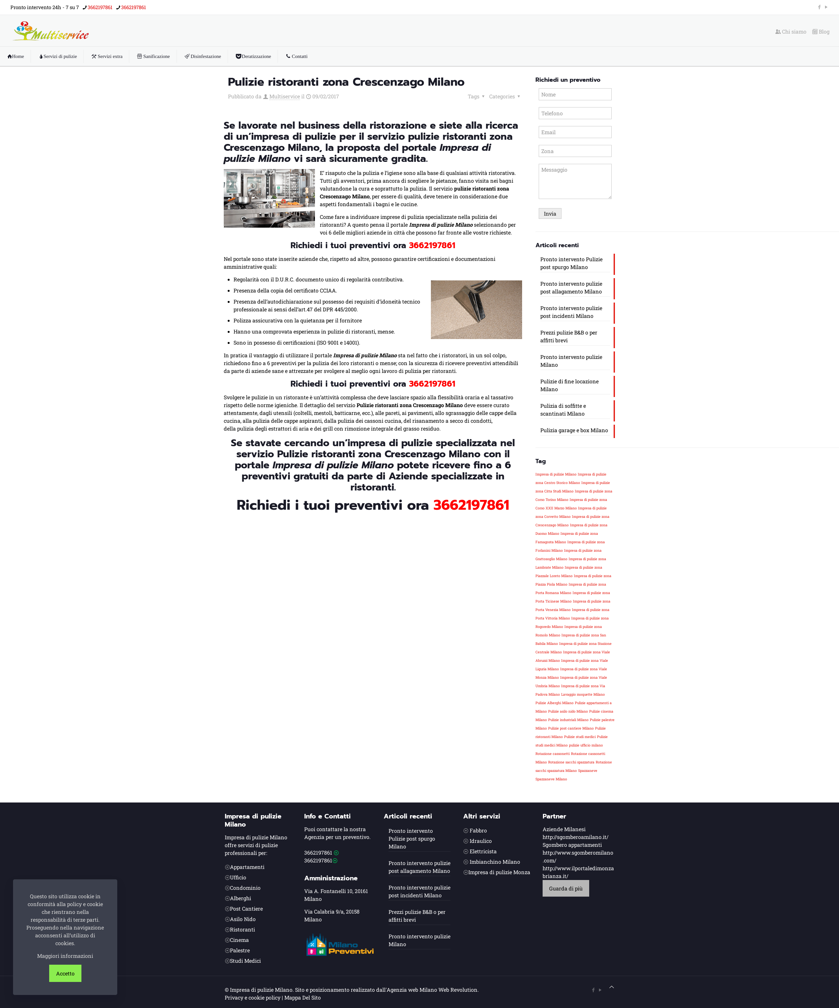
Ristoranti (242, 929)
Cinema (239, 939)
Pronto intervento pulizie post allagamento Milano (571, 287)
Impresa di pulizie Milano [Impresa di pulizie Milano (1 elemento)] (555, 474)
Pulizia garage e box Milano (574, 430)
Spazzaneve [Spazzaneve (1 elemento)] (587, 770)
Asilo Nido (243, 919)
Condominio (245, 887)
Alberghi (240, 898)
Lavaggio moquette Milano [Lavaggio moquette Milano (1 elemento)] (583, 694)
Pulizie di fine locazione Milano (569, 385)
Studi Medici (245, 960)
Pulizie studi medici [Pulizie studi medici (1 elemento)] (580, 736)
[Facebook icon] (819, 7)
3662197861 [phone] (100, 7)
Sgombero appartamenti (572, 844)
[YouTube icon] (826, 7)
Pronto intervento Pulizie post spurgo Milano (571, 263)
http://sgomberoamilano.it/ (575, 836)
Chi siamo (790, 31)
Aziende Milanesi (564, 829)
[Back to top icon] (611, 987)
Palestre (240, 950)
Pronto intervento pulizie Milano (571, 360)
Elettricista (483, 851)
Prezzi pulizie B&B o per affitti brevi (568, 336)
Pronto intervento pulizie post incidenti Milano (571, 312)
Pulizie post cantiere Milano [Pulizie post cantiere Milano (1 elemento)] (571, 728)
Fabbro (478, 830)
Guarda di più (566, 888)
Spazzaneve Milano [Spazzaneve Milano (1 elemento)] (551, 779)
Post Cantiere (246, 908)
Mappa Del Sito (302, 997)
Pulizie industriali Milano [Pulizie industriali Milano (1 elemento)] (568, 719)
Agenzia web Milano (412, 989)
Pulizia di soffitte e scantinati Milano (563, 409)
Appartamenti (247, 866)
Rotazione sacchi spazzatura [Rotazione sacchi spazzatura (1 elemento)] (571, 762)
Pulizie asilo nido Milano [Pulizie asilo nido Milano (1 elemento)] (568, 711)
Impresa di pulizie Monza (499, 872)
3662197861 (318, 852)
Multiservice (284, 96)
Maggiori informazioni (65, 955)
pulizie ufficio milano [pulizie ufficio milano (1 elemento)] (586, 745)
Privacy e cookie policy (252, 997)
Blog (821, 31)
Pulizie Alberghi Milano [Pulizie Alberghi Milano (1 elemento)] (554, 703)
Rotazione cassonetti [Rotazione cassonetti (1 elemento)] (552, 753)
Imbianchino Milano (495, 861)
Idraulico (481, 840)
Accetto (65, 973)
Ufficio (238, 877)
